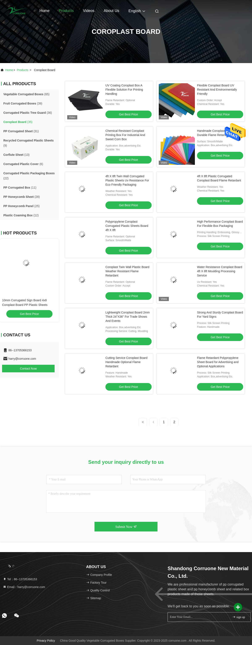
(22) (29, 176)
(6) (23, 164)
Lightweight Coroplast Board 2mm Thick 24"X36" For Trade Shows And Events (127, 316)
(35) (17, 122)
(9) (28, 143)
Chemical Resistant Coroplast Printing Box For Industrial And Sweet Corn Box (125, 135)
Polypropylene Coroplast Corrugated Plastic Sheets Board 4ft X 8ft (126, 226)
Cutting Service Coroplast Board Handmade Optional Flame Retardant (126, 362)
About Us (111, 11)
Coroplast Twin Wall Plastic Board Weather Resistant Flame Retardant (127, 271)
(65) (26, 94)
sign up (238, 617)
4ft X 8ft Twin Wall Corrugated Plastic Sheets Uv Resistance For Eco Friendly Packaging (127, 180)
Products (66, 11)
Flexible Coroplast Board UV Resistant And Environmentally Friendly (217, 89)
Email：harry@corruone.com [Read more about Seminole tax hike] (24, 587)
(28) (21, 196)
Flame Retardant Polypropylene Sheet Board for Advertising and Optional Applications (218, 362)
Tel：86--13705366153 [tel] (20, 579)
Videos (88, 11)
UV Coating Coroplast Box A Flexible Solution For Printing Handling (124, 89)
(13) (16, 154)
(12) (21, 215)
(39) (22, 103)
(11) (19, 187)
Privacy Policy (46, 640)
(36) (27, 112)
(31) (21, 131)
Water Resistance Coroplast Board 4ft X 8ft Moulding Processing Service (219, 271)
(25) (21, 206)
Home (44, 11)
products (22, 70)
